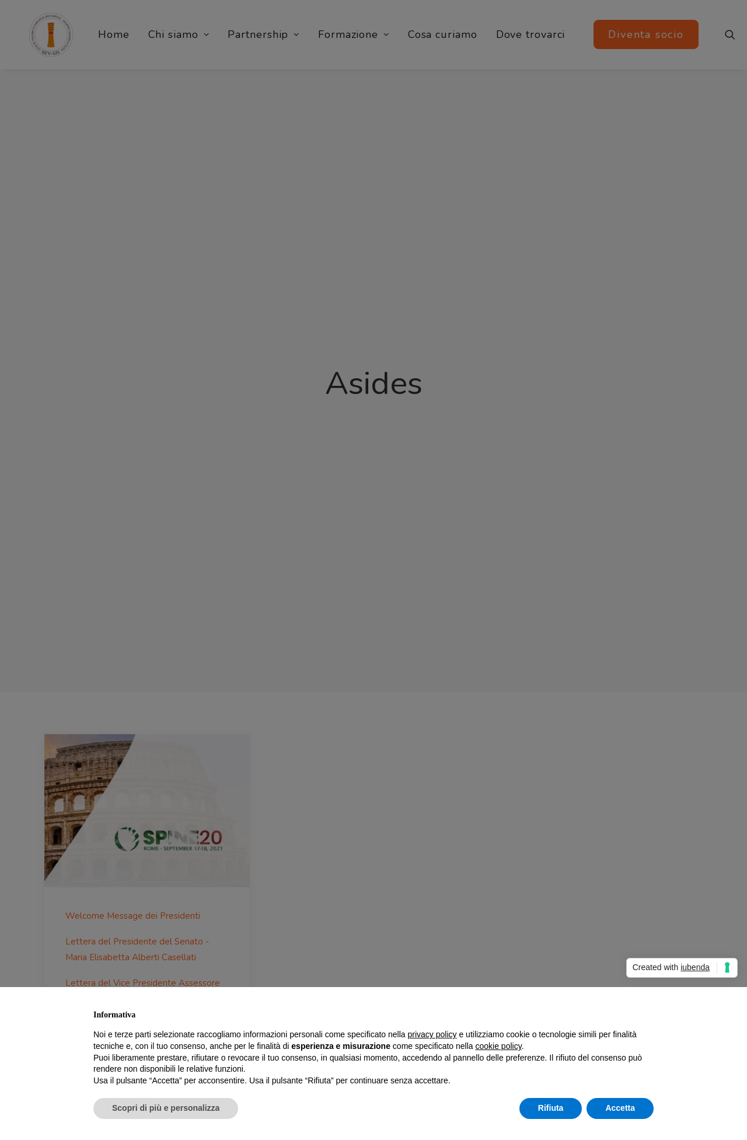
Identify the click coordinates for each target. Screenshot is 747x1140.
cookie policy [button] (499, 1046)
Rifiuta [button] (551, 1108)
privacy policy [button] (432, 1034)
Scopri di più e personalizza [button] (165, 1108)
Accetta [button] (620, 1108)
